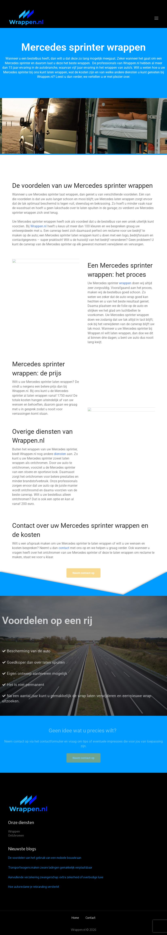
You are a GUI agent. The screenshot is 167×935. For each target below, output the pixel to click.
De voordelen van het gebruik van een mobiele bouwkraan (44, 857)
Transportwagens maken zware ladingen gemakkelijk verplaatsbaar (50, 867)
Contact (90, 917)
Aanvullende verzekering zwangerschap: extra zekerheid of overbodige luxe (55, 877)
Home (75, 917)
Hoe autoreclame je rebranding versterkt (33, 886)
